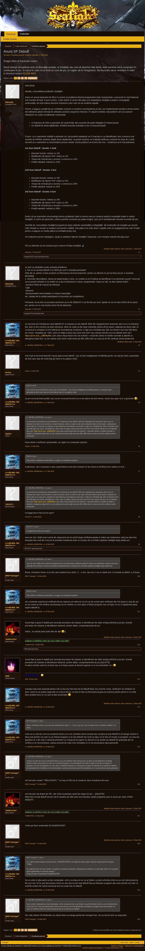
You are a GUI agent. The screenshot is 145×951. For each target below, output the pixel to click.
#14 (138, 707)
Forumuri (11, 34)
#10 (138, 576)
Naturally (35, 55)
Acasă (137, 942)
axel (36, 256)
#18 (138, 843)
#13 (138, 679)
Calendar (24, 34)
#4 (139, 371)
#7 (139, 471)
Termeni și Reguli (117, 946)
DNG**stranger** (12, 577)
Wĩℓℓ (25, 649)
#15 (138, 747)
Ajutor (132, 942)
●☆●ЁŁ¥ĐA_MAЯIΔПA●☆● (12, 341)
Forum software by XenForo (21, 946)
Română (5, 942)
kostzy (8, 372)
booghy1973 (28, 256)
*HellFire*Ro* (11, 639)
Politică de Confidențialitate (134, 946)
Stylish (8, 434)
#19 (138, 890)
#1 (139, 252)
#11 (138, 611)
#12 (138, 644)
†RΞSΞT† (9, 504)
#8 (139, 517)
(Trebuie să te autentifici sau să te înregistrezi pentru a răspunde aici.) (117, 930)
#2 (139, 309)
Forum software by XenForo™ (61, 946)
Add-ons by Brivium (102, 948)
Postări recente (10, 39)
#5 (139, 402)
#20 (138, 919)
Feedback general (18, 55)
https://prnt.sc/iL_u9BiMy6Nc (38, 335)
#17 (138, 816)
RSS (142, 942)
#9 (139, 544)
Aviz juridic (124, 942)
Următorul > (32, 78)
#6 (139, 446)
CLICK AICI (29, 73)
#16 (138, 784)
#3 (139, 345)
